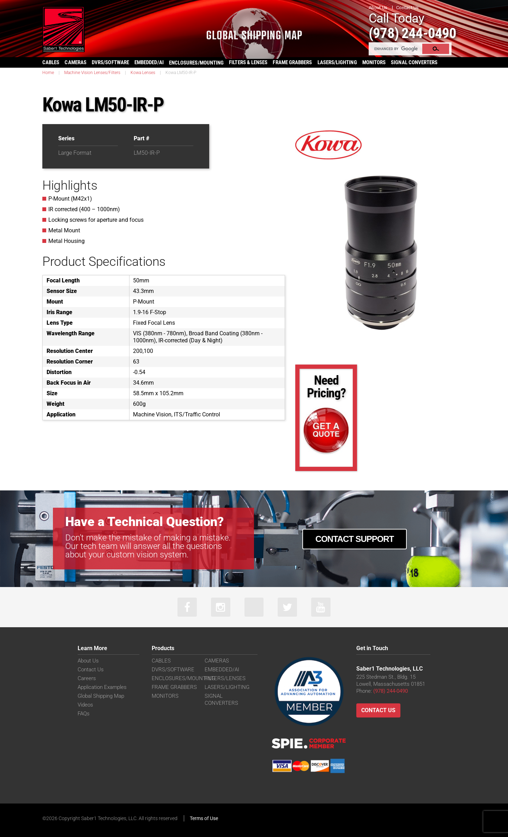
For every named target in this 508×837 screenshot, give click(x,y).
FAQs (84, 713)
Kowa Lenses (143, 72)
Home (48, 72)
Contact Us (407, 7)
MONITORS (374, 62)
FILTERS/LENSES (225, 678)
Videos (85, 705)
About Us (378, 7)
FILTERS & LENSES (248, 62)
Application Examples (102, 687)
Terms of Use (204, 818)
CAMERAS (75, 62)
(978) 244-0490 (413, 33)
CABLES (50, 62)
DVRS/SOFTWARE (110, 62)
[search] (396, 48)
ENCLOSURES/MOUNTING (183, 678)
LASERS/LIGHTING (337, 62)
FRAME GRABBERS (292, 62)
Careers (87, 678)
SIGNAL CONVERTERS (414, 62)
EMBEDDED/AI (149, 62)
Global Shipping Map (101, 696)
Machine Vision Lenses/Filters (92, 72)
